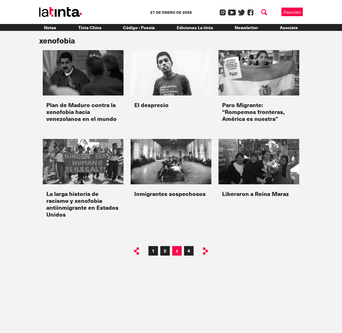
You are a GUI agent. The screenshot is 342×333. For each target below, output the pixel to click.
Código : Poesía (139, 27)
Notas (50, 27)
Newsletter (246, 27)
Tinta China (89, 27)
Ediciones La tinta (195, 27)
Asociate (292, 12)
